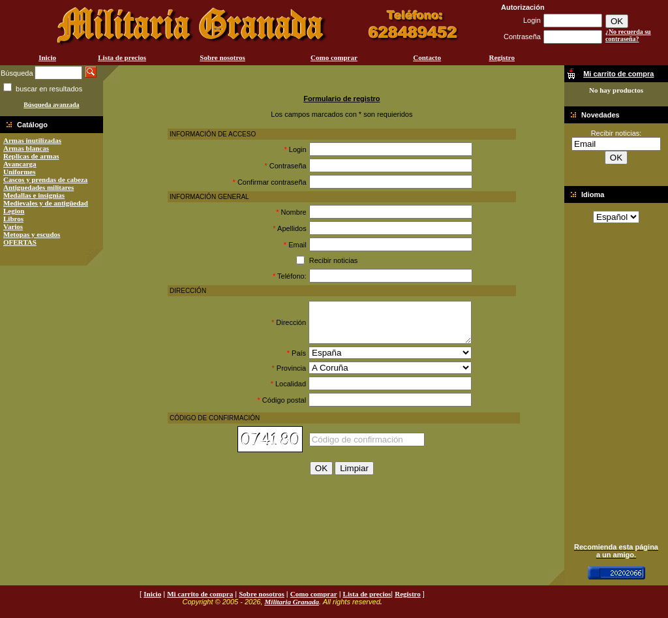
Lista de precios (122, 57)
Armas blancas (26, 148)
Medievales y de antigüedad (45, 203)
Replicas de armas (31, 156)
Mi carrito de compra (200, 594)
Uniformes (19, 172)
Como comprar (334, 57)
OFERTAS (20, 242)
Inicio (47, 57)
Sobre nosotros (222, 57)
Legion (13, 211)
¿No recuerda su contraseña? (628, 35)
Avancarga (20, 164)
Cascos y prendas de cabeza (45, 179)
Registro (502, 57)
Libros (13, 219)
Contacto (427, 57)
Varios (13, 226)
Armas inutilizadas (32, 140)
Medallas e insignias (34, 195)
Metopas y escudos (31, 234)
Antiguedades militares (38, 187)
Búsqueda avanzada (51, 104)
